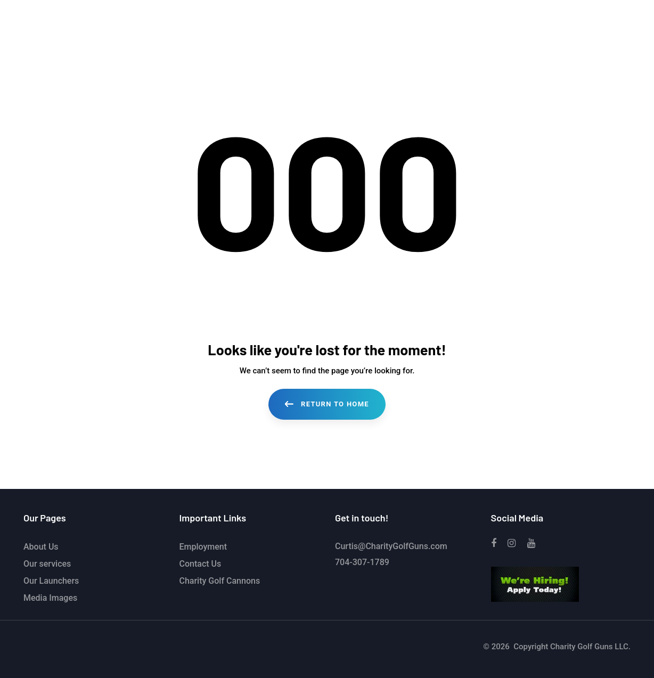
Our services (47, 564)
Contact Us (200, 564)
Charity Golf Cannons (219, 581)
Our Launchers (51, 581)
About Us (41, 547)
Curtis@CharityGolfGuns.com (391, 546)
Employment (203, 547)
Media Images (50, 598)
